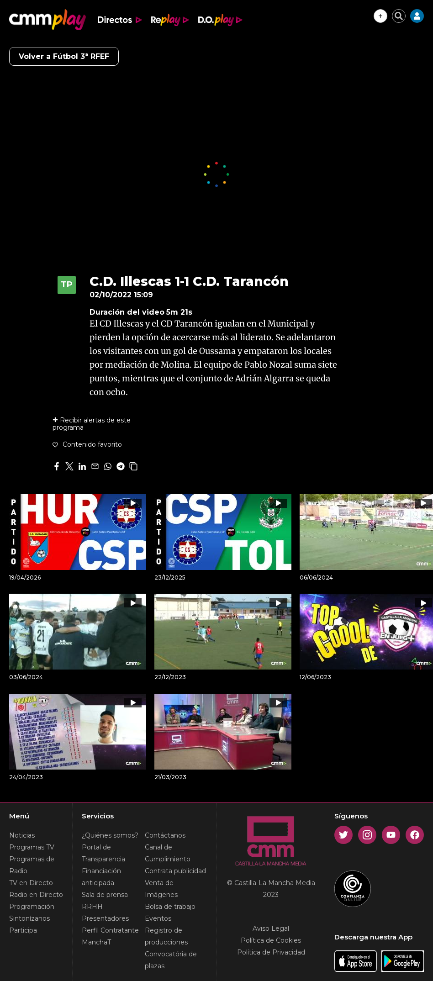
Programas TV (31, 847)
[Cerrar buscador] (399, 16)
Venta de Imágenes (161, 889)
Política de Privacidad (271, 952)
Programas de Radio (31, 865)
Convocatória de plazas (171, 960)
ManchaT (96, 942)
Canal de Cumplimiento (167, 853)
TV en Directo (31, 883)
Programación (31, 906)
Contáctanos (165, 835)
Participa (23, 930)
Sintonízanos (29, 918)
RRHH (92, 906)
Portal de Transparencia (103, 853)
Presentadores (105, 918)
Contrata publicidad (175, 871)
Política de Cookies (271, 940)
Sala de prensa (105, 895)
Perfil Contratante (110, 930)
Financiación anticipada (101, 877)
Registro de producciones (166, 936)
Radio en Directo (36, 895)
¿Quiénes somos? (110, 835)
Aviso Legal (271, 928)
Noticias (22, 835)
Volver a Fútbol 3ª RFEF (64, 56)
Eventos (158, 918)
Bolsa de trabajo (170, 906)
